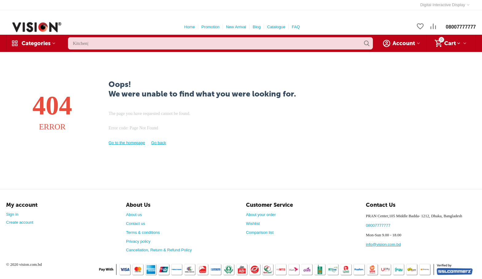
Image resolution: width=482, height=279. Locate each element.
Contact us (135, 223)
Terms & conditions (143, 232)
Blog (257, 27)
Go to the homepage (127, 142)
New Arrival (236, 27)
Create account (19, 222)
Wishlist (253, 223)
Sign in (12, 214)
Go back (158, 142)
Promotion (210, 27)
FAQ (296, 27)
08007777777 (461, 26)
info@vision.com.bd (383, 244)
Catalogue (276, 27)
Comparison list (260, 232)
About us (134, 214)
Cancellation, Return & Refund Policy (159, 250)
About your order (261, 214)
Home (189, 27)
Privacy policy (138, 241)
